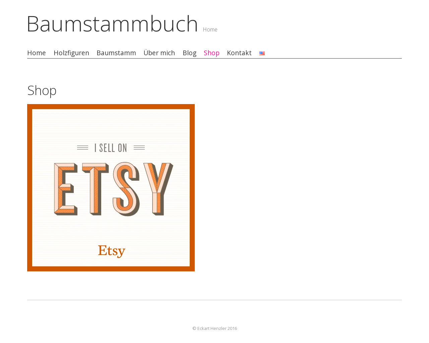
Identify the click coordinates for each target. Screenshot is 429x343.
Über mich (159, 53)
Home (36, 53)
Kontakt (239, 53)
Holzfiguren (71, 53)
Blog (189, 53)
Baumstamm (116, 53)
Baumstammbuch (112, 23)
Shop (212, 53)
